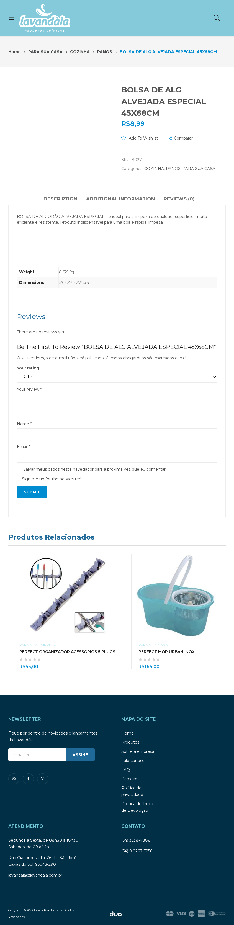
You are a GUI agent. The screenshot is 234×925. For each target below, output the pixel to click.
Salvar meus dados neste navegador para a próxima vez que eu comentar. (94, 469)
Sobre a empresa (137, 751)
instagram (42, 778)
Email (23, 446)
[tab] (60, 199)
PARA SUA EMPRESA (37, 645)
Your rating (28, 367)
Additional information (120, 199)
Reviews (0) (179, 199)
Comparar (183, 138)
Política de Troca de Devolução (137, 807)
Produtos (130, 742)
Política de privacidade (132, 791)
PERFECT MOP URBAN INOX (166, 651)
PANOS (173, 168)
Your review (29, 389)
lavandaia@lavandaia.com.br (35, 875)
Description (60, 199)
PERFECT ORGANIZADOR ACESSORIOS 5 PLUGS (67, 651)
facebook (28, 778)
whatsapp (13, 778)
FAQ (125, 769)
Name (24, 423)
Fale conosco (134, 760)
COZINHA (154, 168)
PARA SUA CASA (198, 168)
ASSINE (80, 754)
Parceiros (130, 778)
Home (127, 733)
